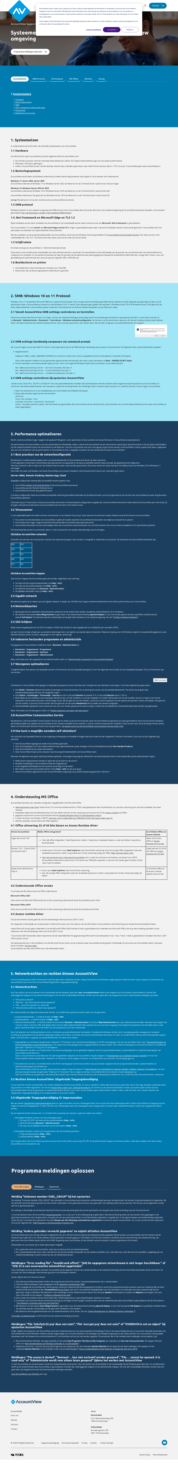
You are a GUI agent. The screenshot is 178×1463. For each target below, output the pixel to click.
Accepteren (112, 30)
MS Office (86, 80)
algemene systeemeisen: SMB (71, 1287)
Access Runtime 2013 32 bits (155, 844)
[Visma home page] (17, 1458)
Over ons (14, 1418)
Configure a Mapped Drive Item (57, 1298)
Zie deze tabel (31, 948)
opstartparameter (54, 1218)
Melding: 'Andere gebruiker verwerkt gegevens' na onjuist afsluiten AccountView (64, 1234)
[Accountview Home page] (17, 5)
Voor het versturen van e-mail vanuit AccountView (63, 859)
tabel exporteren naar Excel (27, 809)
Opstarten (64, 1189)
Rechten (103, 80)
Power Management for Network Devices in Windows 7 (111, 1314)
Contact (155, 5)
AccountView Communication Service (123, 237)
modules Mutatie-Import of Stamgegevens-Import (79, 817)
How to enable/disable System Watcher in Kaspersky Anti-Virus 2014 (108, 1352)
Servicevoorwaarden (70, 1446)
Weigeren (130, 30)
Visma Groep (144, 1458)
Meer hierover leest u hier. (122, 855)
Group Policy (63, 1293)
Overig (119, 80)
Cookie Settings (106, 1446)
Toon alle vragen (22, 1189)
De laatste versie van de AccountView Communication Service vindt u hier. (93, 728)
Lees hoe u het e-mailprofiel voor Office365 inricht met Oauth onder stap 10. (81, 820)
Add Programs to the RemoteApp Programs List (53, 1226)
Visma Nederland (160, 1458)
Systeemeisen (19, 80)
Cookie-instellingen (93, 30)
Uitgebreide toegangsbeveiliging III (38, 1105)
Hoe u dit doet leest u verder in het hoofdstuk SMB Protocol (46, 215)
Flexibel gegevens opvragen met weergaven (69, 712)
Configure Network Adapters (125, 619)
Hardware (19, 101)
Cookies (93, 1446)
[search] (145, 6)
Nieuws (14, 1423)
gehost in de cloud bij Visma (37, 487)
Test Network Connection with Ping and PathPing (37, 1306)
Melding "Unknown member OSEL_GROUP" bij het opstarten (50, 1199)
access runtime (111, 815)
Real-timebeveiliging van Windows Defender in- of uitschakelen (51, 1347)
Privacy (85, 1446)
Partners (14, 1428)
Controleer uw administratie (23, 1319)
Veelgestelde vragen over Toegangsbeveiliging (70, 1089)
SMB (17, 107)
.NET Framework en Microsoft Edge (30, 110)
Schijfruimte (20, 112)
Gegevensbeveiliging (50, 1446)
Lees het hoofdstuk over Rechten (25, 1377)
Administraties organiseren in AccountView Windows (91, 661)
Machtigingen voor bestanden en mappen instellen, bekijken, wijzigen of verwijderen (121, 1071)
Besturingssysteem (23, 104)
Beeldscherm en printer (25, 115)
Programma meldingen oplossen (28, 51)
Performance (66, 80)
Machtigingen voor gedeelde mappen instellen (127, 1057)
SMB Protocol (42, 80)
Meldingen (46, 1189)
